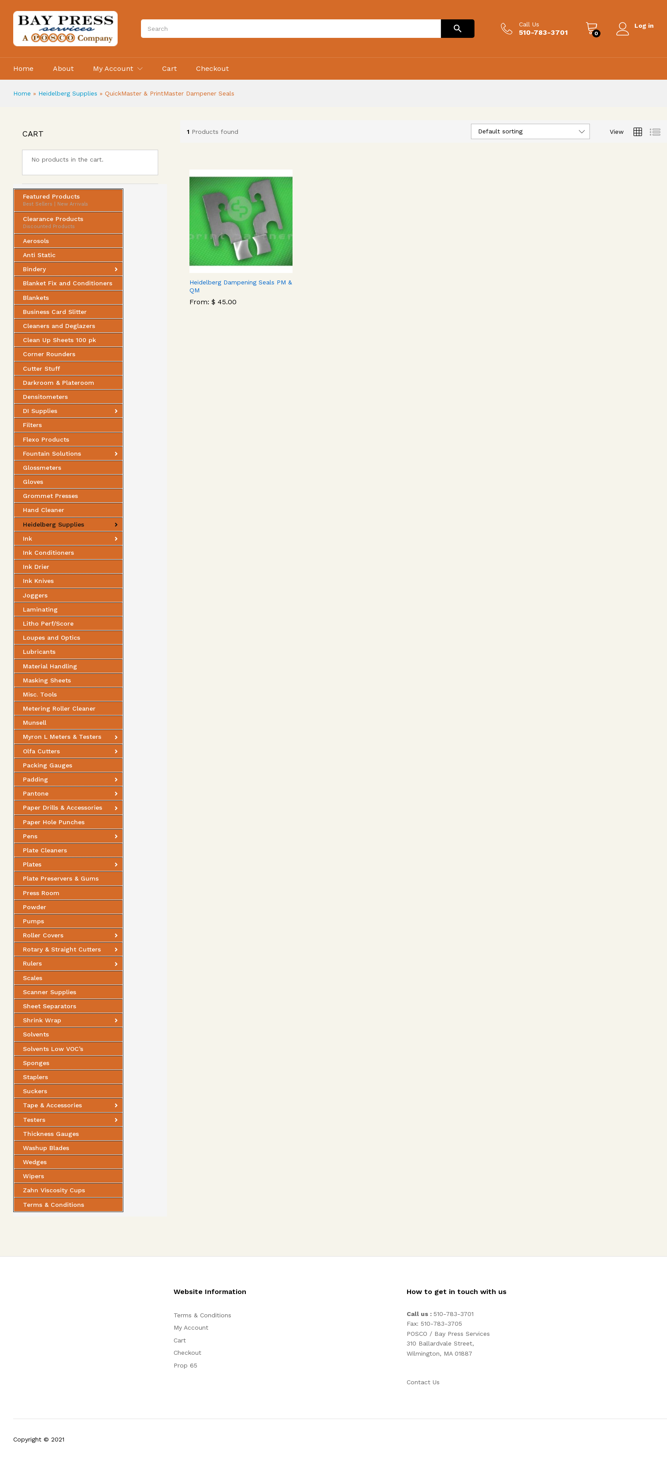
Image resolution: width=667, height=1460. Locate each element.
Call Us (529, 24)
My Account (191, 1327)
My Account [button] (113, 68)
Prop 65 (185, 1365)
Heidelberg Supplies (67, 93)
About (63, 68)
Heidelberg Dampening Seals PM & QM (240, 286)
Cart (169, 68)
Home (23, 68)
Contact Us (423, 1382)
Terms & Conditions (202, 1315)
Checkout (212, 68)
